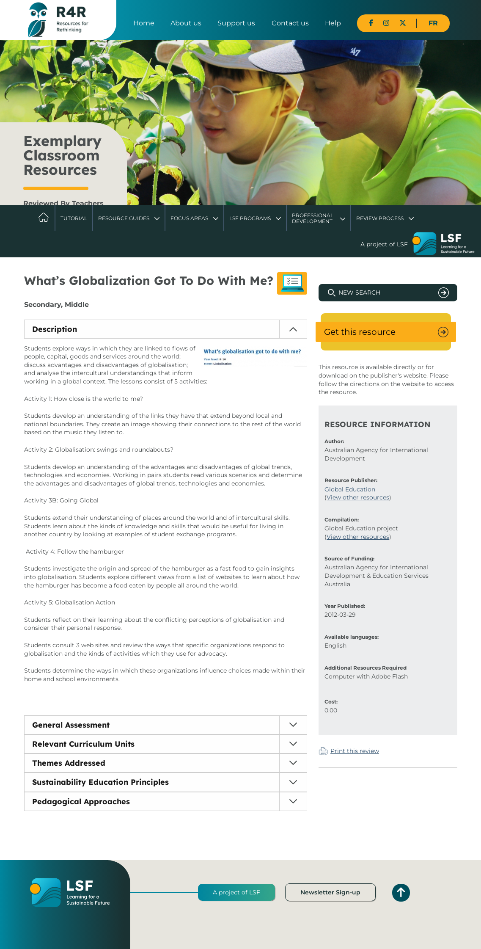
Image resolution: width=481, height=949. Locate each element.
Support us (236, 23)
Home (143, 23)
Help (333, 23)
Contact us (290, 23)
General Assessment (71, 725)
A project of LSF (236, 892)
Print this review (354, 751)
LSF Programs (250, 218)
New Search (359, 292)
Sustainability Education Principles (100, 782)
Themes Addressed (68, 763)
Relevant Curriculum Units (83, 744)
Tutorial (73, 218)
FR (433, 23)
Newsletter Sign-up (330, 892)
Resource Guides (123, 218)
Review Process (380, 218)
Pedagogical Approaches (81, 801)
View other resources (358, 497)
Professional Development (312, 218)
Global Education (349, 489)
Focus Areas (189, 218)
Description (54, 329)
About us (185, 23)
